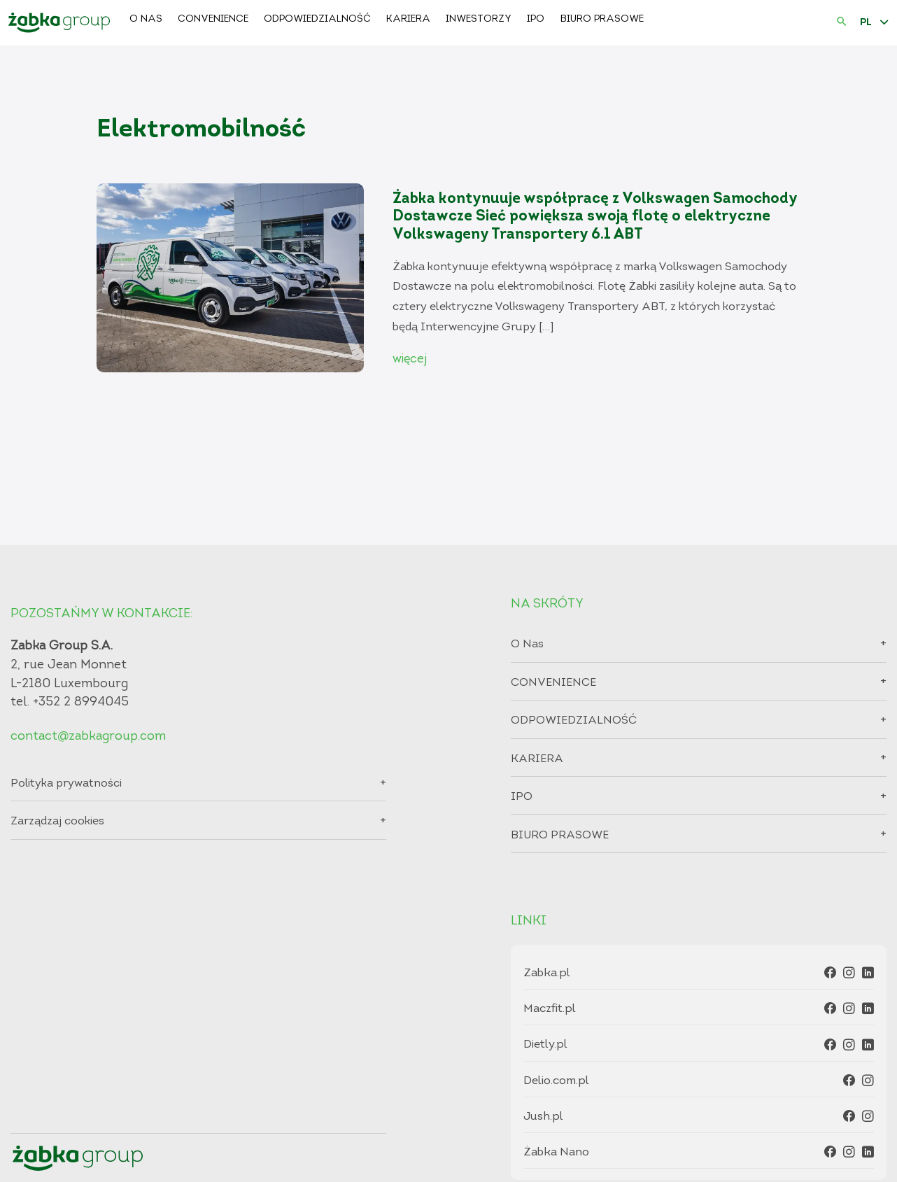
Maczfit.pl (549, 1009)
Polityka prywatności (66, 783)
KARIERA (408, 19)
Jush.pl (543, 1117)
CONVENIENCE (213, 19)
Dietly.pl (545, 1044)
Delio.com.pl (556, 1081)
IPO (535, 19)
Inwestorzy (478, 19)
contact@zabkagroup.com (88, 737)
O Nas (145, 19)
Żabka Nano (556, 1152)
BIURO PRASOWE (602, 19)
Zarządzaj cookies (57, 821)
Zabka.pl (546, 973)
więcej (410, 359)
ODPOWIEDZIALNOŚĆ (317, 19)
